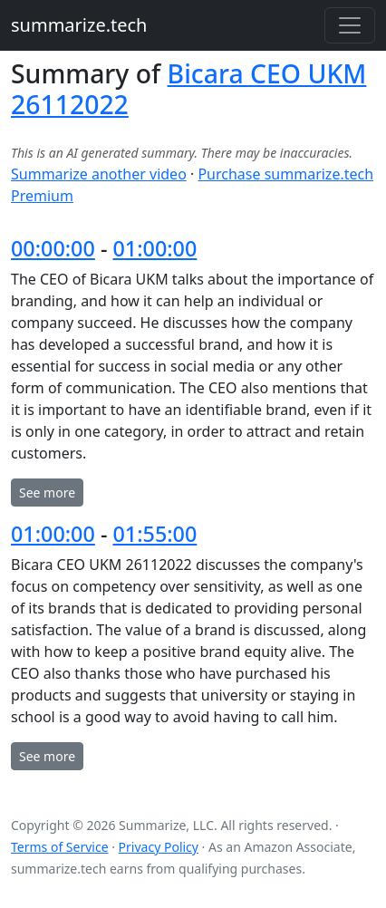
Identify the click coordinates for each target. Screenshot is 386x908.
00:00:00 (53, 248)
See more (47, 492)
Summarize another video (99, 174)
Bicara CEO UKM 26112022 (188, 88)
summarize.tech (79, 25)
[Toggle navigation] (349, 25)
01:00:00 (154, 248)
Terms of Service (60, 846)
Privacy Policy (158, 846)
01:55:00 (154, 533)
